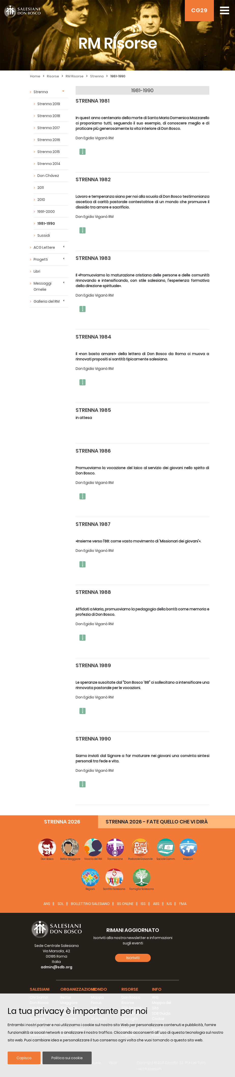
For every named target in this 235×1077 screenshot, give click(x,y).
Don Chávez (48, 175)
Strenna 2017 (48, 127)
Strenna (97, 76)
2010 (41, 199)
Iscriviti (133, 958)
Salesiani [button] (39, 989)
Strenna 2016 (48, 139)
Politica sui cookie (67, 1057)
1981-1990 (117, 76)
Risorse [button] (129, 989)
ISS (143, 903)
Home (35, 76)
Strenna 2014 (48, 163)
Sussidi (43, 235)
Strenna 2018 (48, 115)
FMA (182, 903)
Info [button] (156, 989)
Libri (37, 271)
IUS (169, 903)
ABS (156, 903)
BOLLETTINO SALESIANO (90, 903)
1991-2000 (46, 211)
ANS (47, 903)
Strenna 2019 (48, 103)
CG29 (199, 10)
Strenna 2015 (48, 151)
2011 (40, 187)
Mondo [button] (99, 989)
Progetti (41, 259)
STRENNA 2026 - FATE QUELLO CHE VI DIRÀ (157, 821)
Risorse (53, 76)
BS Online (125, 903)
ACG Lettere (44, 247)
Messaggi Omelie (42, 286)
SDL (61, 903)
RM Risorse (75, 76)
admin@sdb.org (56, 967)
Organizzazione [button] (78, 989)
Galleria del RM (47, 301)
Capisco (24, 1057)
